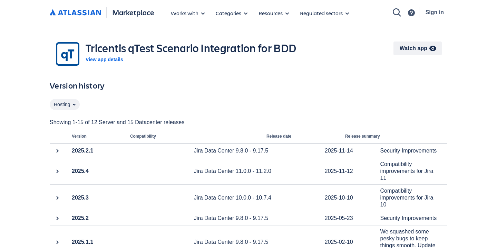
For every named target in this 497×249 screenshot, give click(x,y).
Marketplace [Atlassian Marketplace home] (133, 12)
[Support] (411, 13)
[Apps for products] (187, 13)
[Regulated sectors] (324, 13)
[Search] (397, 12)
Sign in (435, 12)
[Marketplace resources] (273, 13)
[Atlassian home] (75, 13)
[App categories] (231, 13)
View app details (104, 59)
